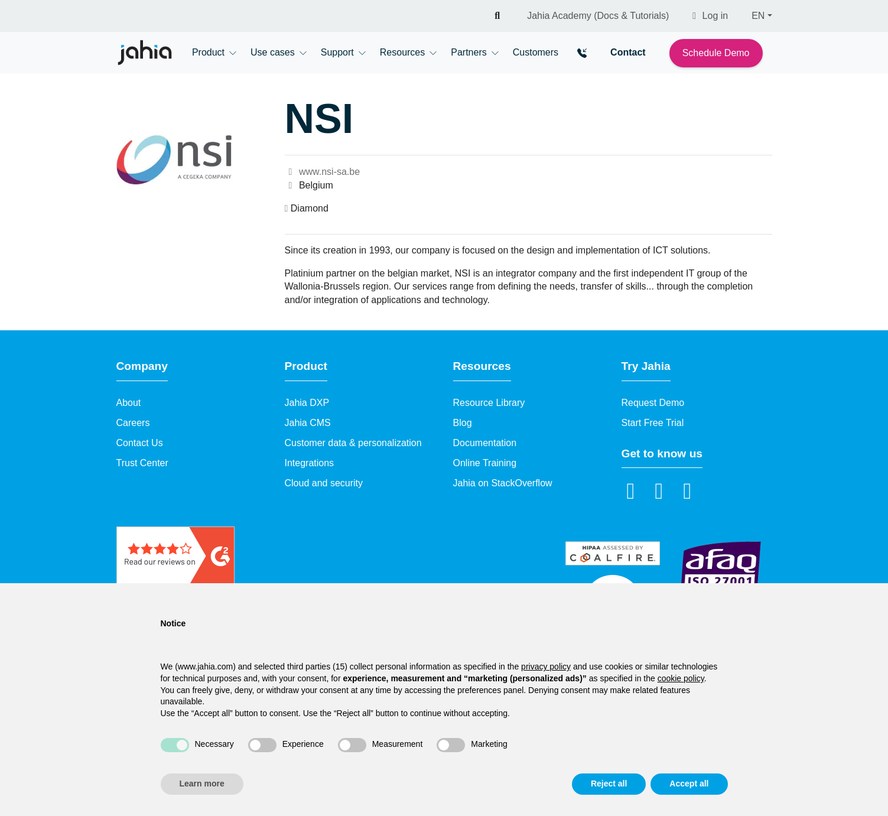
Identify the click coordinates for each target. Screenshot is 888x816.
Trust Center (142, 463)
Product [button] (208, 52)
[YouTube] (659, 490)
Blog (462, 423)
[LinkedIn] (631, 490)
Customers (535, 52)
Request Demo (653, 403)
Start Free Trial (653, 423)
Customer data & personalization (353, 443)
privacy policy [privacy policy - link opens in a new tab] (546, 666)
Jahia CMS (308, 423)
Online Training (485, 463)
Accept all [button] (688, 783)
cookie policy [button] (681, 678)
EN (758, 16)
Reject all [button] (609, 783)
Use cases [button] (273, 52)
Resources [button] (402, 52)
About (128, 403)
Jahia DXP (307, 403)
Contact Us (139, 443)
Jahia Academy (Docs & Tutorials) (598, 16)
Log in (710, 16)
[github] (688, 490)
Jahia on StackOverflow (502, 483)
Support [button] (337, 52)
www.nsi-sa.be (322, 172)
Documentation (485, 443)
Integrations (309, 463)
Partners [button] (468, 52)
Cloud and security (324, 483)
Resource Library (489, 403)
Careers (133, 423)
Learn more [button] (202, 783)
